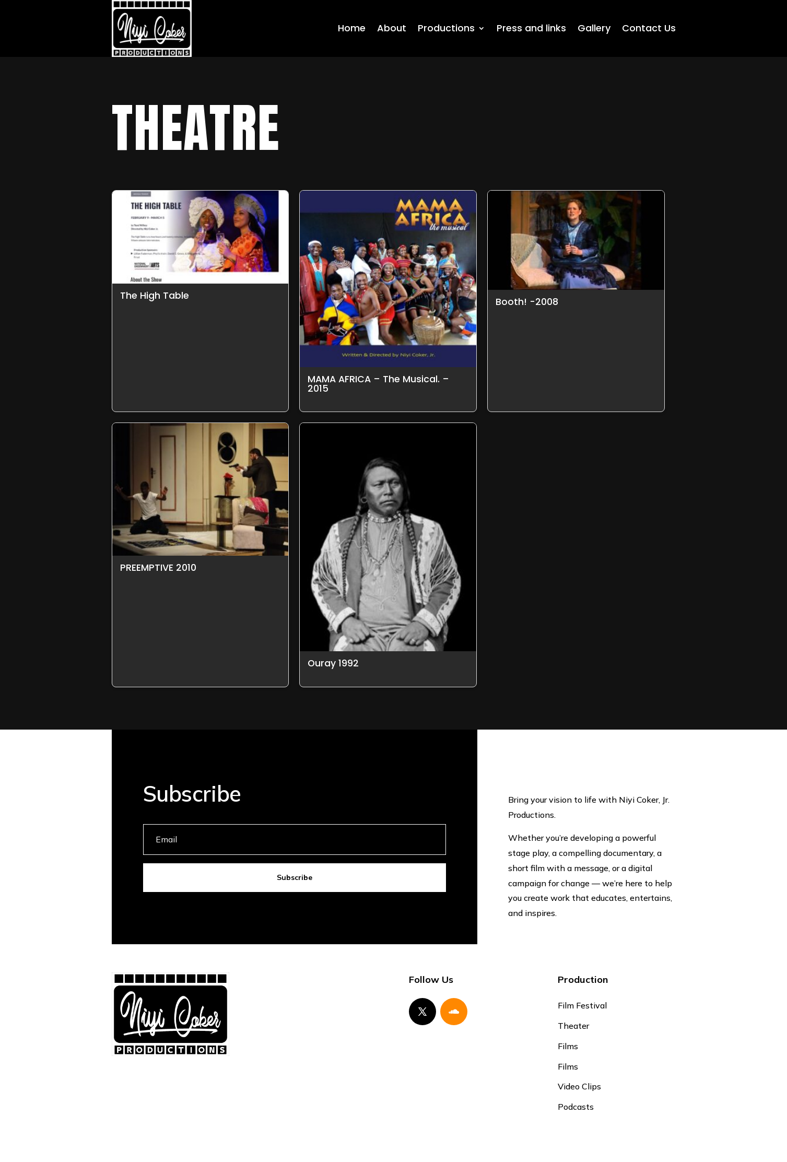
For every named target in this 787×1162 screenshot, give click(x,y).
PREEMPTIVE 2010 (158, 567)
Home (352, 27)
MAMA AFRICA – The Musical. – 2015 (378, 384)
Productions (446, 27)
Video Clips (579, 1086)
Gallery (594, 27)
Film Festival (582, 1005)
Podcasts (576, 1106)
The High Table (154, 295)
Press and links (531, 27)
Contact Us (649, 27)
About (391, 27)
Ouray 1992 (333, 663)
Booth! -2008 (527, 302)
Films (568, 1046)
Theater (573, 1025)
